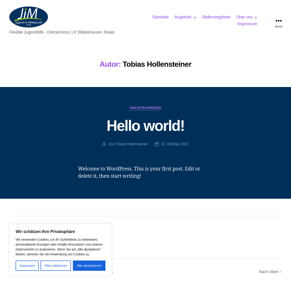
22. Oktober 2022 (175, 144)
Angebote (182, 17)
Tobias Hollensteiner (131, 144)
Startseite (160, 17)
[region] (60, 250)
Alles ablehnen (55, 266)
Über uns (244, 17)
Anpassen (27, 266)
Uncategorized (146, 108)
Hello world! (145, 125)
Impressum (247, 23)
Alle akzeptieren (89, 266)
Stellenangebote (216, 17)
